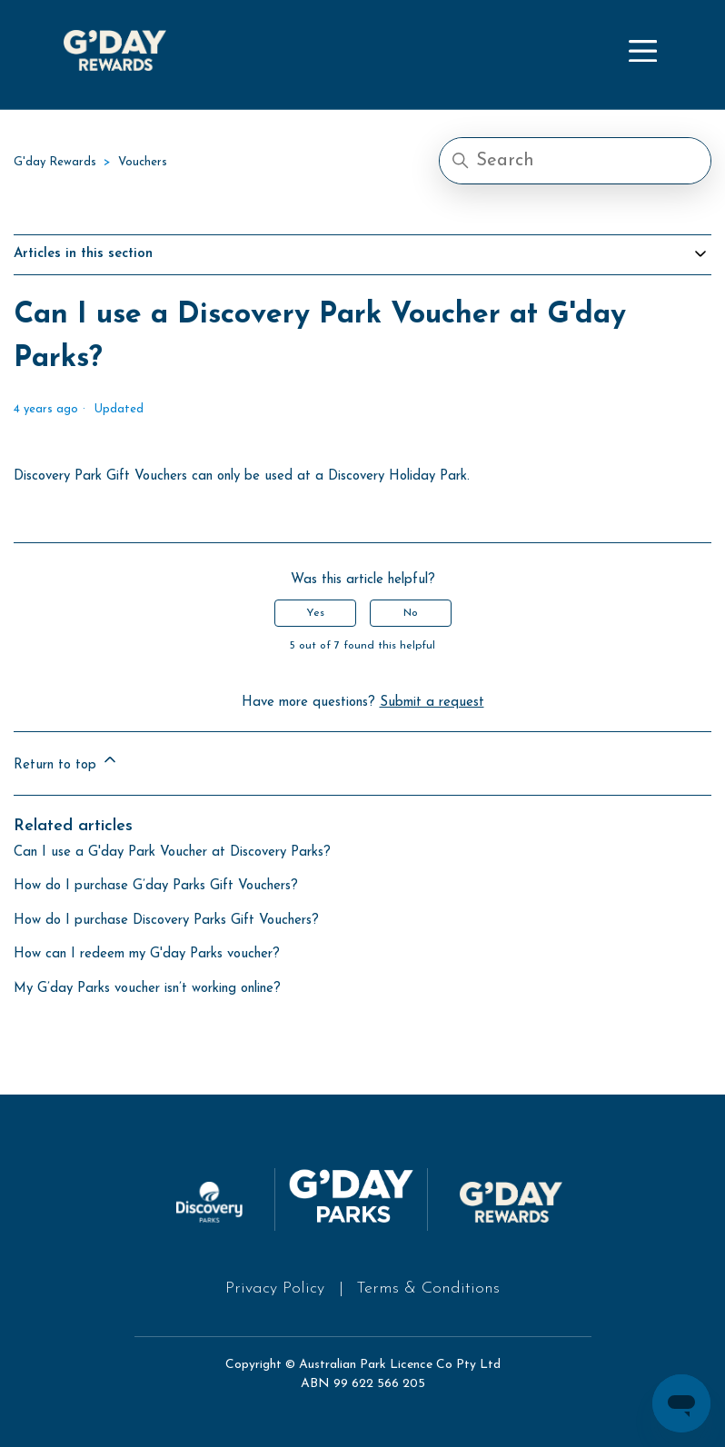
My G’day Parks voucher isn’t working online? (147, 989)
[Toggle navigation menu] (643, 53)
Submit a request (432, 702)
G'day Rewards (55, 162)
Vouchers (142, 162)
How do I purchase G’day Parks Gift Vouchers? (156, 886)
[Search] (575, 160)
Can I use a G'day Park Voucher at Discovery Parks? (172, 852)
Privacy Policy (274, 1288)
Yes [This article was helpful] (315, 613)
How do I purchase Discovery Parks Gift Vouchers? (166, 920)
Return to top (66, 761)
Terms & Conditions (428, 1288)
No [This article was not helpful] (410, 613)
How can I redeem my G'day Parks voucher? (147, 954)
